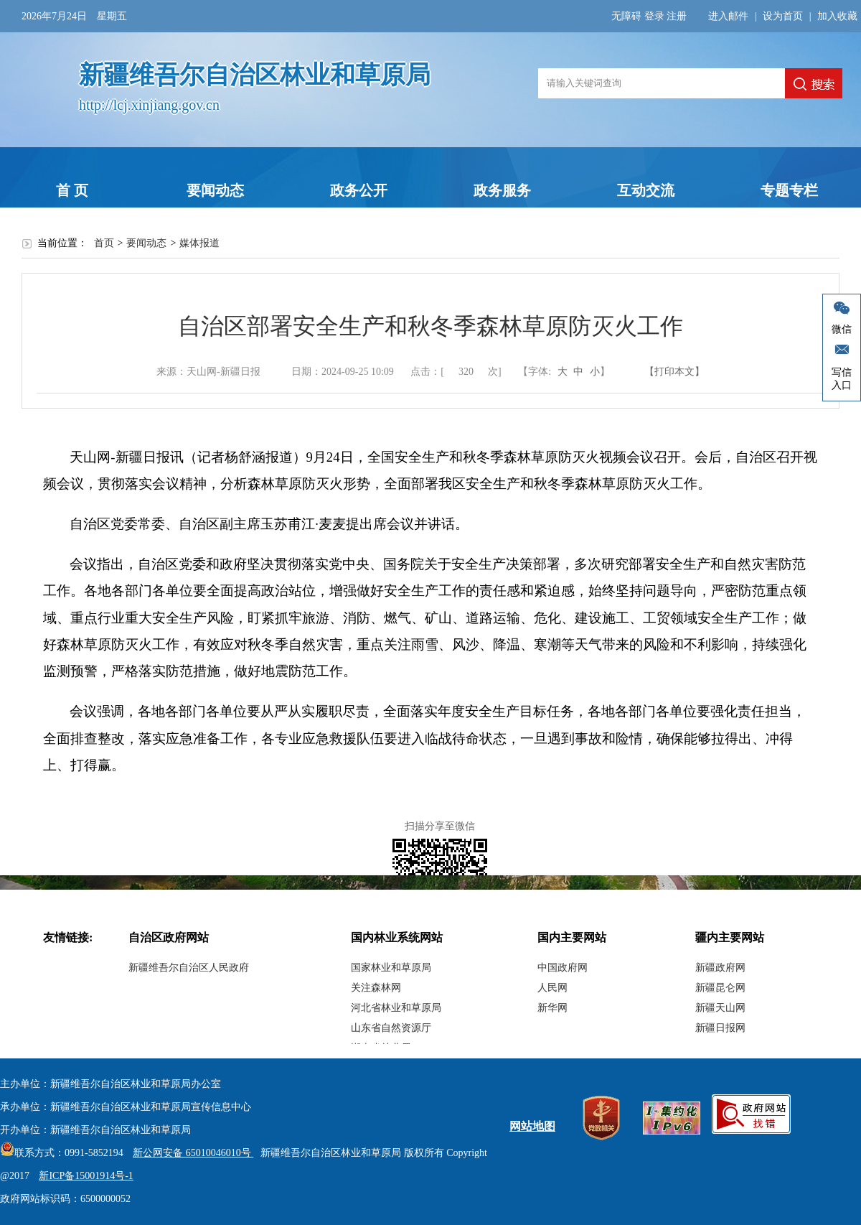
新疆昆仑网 (720, 987)
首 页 (72, 190)
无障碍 (626, 16)
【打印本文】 (674, 371)
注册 (677, 16)
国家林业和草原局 (391, 967)
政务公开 (358, 190)
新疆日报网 (720, 1028)
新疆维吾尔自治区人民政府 (188, 967)
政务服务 (502, 190)
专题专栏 (789, 190)
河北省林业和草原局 (396, 1007)
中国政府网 (562, 967)
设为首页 (783, 16)
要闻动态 (215, 190)
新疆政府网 (720, 967)
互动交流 (645, 190)
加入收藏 (837, 16)
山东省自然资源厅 (391, 1028)
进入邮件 (728, 16)
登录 (654, 16)
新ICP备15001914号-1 (86, 1175)
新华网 (552, 1007)
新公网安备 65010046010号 (189, 1152)
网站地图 (532, 1126)
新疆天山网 (720, 1007)
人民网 (552, 987)
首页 (104, 243)
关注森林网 (376, 987)
